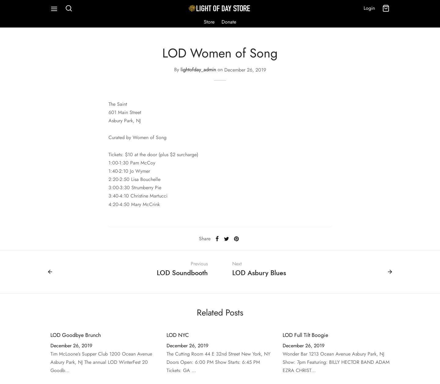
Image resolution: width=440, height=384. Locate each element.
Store (209, 21)
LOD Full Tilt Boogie (305, 336)
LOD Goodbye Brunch (75, 336)
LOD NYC (178, 336)
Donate (229, 21)
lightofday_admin (198, 71)
